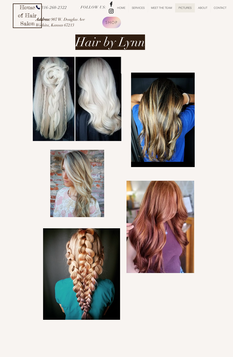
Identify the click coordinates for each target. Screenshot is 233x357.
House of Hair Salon (27, 15)
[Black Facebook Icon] (111, 4)
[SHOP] (111, 22)
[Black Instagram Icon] (111, 11)
